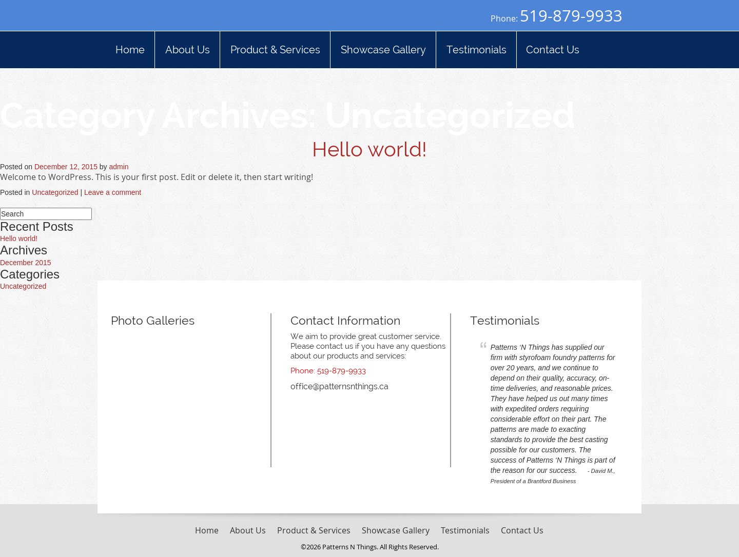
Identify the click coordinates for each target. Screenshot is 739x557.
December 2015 (25, 262)
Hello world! (369, 149)
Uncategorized (55, 192)
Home (207, 530)
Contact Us (522, 530)
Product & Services (314, 530)
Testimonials (504, 320)
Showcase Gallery (396, 530)
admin (119, 167)
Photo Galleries (153, 320)
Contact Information (345, 320)
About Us (248, 530)
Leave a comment (112, 192)
